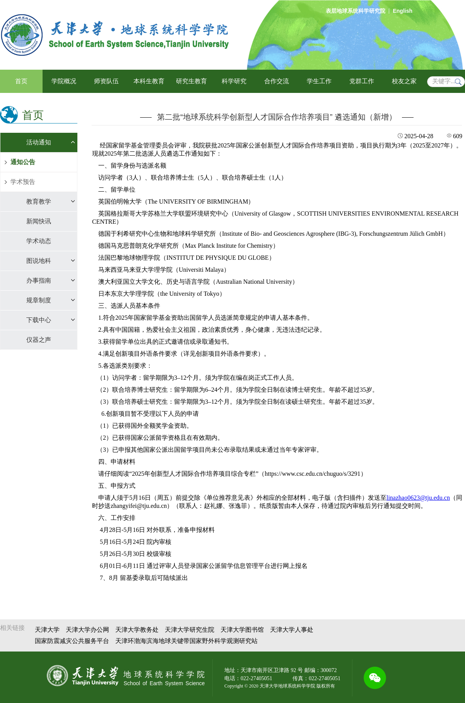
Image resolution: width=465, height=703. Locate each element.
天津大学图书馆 (242, 629)
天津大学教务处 (137, 629)
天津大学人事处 (291, 629)
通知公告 (22, 162)
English (402, 11)
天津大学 (47, 629)
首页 (21, 81)
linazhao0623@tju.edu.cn (418, 497)
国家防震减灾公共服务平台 (72, 641)
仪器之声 (38, 339)
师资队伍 (106, 81)
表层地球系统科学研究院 (355, 11)
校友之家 (404, 81)
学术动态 (38, 241)
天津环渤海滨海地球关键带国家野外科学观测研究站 (186, 641)
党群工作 (361, 81)
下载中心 (38, 320)
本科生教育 (148, 81)
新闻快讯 (38, 221)
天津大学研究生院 (189, 629)
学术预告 (22, 181)
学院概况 (63, 81)
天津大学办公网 (87, 629)
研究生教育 (191, 81)
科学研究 (234, 81)
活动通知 (38, 142)
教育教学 (38, 201)
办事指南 (38, 280)
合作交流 (276, 81)
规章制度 (38, 300)
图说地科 (38, 260)
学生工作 (319, 81)
